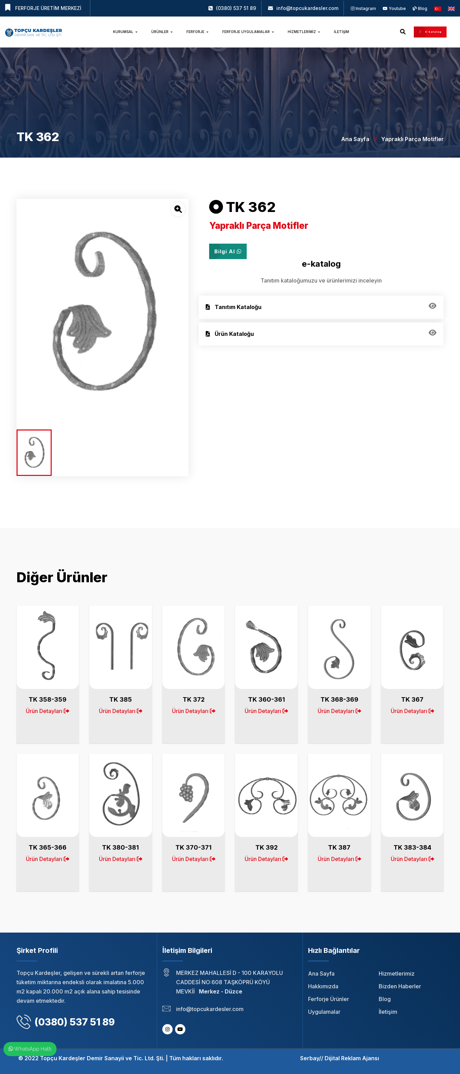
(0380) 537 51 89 (236, 8)
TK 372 (194, 699)
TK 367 (412, 699)
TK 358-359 (48, 699)
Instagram (363, 8)
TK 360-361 (266, 699)
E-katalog (430, 31)
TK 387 (339, 847)
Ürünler (162, 32)
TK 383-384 (412, 847)
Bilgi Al (228, 251)
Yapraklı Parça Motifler (412, 139)
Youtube (394, 8)
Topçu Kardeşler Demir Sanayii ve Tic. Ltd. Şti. (102, 1058)
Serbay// (311, 1058)
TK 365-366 (48, 847)
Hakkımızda (323, 986)
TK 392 (266, 847)
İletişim (341, 32)
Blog (420, 8)
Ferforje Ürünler (328, 999)
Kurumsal (125, 32)
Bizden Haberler (400, 986)
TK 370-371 (193, 847)
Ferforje (197, 32)
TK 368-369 (339, 699)
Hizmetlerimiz (304, 32)
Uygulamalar (324, 1011)
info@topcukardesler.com (307, 8)
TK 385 (120, 699)
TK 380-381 (120, 847)
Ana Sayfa (355, 139)
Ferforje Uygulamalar (248, 32)
